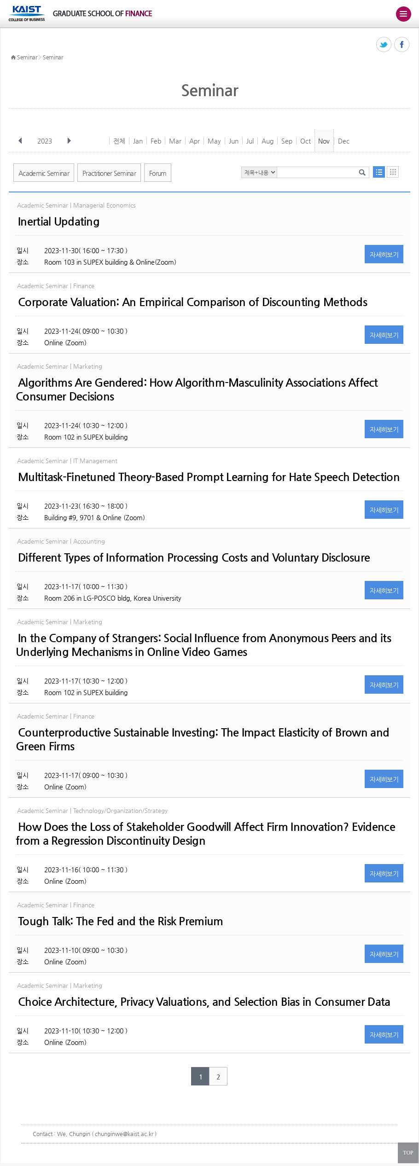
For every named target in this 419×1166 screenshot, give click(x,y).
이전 (20, 140)
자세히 (384, 254)
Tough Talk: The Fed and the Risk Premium (120, 921)
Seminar (27, 57)
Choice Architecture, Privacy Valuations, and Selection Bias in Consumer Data (204, 1001)
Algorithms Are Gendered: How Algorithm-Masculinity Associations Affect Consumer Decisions (197, 389)
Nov (324, 141)
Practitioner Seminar (109, 173)
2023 (45, 141)
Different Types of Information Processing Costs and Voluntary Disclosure (194, 557)
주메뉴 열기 (403, 14)
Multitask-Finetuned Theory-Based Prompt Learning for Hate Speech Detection (209, 476)
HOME (13, 57)
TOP (408, 1152)
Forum (158, 173)
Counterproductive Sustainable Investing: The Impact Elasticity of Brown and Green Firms (202, 739)
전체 (119, 141)
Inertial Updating (58, 221)
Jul (250, 141)
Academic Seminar (43, 173)
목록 (379, 172)
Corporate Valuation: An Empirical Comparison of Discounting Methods (192, 302)
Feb (156, 141)
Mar (175, 141)
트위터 (384, 45)
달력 (393, 172)
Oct (305, 141)
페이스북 (402, 45)
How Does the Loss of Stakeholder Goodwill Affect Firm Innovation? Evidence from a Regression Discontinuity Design (205, 833)
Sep (286, 141)
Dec (343, 141)
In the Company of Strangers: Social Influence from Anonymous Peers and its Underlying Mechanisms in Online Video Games (203, 645)
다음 (69, 140)
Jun (234, 141)
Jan (138, 141)
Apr (194, 141)
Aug (268, 141)
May (214, 141)
